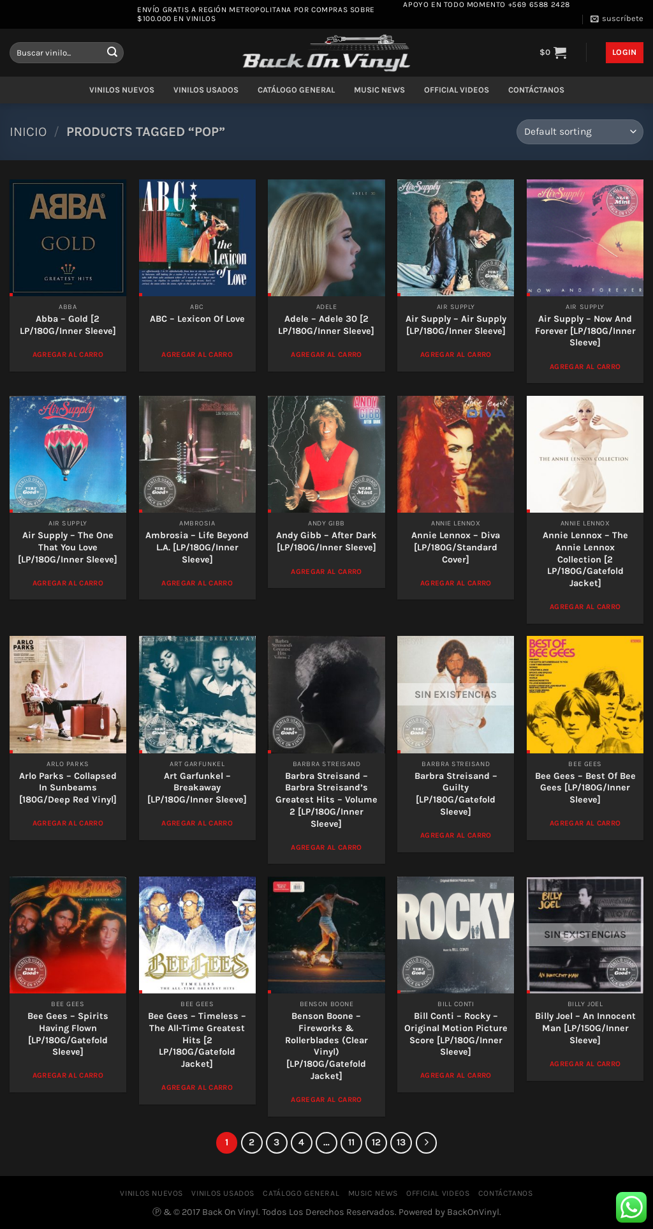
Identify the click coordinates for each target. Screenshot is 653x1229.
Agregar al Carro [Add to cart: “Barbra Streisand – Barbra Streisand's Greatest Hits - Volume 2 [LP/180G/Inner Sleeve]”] (326, 847)
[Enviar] (112, 53)
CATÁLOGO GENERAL (296, 89)
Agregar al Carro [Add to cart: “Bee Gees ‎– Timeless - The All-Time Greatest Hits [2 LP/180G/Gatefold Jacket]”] (197, 1087)
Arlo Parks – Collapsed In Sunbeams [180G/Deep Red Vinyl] (68, 788)
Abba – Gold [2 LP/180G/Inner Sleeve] (68, 324)
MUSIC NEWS (379, 89)
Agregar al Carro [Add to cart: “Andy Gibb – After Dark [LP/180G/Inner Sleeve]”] (326, 571)
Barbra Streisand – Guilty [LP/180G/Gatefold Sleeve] (456, 794)
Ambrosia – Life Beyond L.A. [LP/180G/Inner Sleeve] (197, 547)
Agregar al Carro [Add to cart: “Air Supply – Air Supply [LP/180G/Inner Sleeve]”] (456, 354)
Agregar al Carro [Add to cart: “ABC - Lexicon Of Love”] (197, 354)
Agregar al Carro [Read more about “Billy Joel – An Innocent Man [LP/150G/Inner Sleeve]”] (585, 1063)
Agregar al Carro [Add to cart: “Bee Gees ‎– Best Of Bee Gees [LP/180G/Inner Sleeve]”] (585, 822)
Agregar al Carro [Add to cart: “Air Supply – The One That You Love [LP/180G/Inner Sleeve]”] (68, 582)
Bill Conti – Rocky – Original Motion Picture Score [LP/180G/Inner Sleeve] (456, 1034)
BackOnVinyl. (474, 1212)
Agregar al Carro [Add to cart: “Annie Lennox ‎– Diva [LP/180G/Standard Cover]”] (456, 582)
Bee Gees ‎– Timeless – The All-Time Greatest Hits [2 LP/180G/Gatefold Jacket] (197, 1040)
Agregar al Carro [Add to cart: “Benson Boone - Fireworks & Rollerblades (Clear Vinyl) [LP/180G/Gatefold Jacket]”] (326, 1099)
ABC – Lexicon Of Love (197, 318)
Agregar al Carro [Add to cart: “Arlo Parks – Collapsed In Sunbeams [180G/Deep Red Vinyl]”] (68, 822)
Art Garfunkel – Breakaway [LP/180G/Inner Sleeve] (197, 788)
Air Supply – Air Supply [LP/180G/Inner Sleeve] (456, 324)
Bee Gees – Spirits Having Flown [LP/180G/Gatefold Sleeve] (67, 1034)
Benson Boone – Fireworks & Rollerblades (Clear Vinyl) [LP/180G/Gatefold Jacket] (326, 1046)
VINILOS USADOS (205, 89)
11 (351, 1142)
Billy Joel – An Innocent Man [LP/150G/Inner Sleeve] (585, 1028)
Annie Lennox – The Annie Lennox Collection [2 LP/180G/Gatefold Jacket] (585, 559)
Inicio (28, 131)
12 (376, 1142)
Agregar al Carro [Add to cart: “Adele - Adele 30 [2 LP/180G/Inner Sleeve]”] (326, 354)
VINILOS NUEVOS (121, 89)
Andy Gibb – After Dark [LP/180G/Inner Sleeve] (326, 541)
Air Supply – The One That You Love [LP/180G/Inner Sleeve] (67, 547)
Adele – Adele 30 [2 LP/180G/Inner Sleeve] (326, 324)
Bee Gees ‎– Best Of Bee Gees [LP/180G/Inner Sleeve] (585, 788)
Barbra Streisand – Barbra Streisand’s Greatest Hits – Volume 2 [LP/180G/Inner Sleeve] (326, 800)
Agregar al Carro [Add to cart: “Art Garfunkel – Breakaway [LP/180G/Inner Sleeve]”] (197, 822)
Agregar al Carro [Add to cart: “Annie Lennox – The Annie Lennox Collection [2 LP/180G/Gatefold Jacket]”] (585, 606)
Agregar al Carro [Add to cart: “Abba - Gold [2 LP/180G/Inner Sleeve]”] (68, 354)
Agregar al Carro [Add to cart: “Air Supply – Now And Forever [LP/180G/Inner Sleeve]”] (585, 366)
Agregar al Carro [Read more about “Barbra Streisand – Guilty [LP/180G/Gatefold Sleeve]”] (456, 835)
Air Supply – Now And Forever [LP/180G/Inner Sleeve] (585, 330)
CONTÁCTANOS (536, 89)
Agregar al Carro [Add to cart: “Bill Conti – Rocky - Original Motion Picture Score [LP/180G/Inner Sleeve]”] (456, 1075)
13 (401, 1142)
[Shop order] (580, 131)
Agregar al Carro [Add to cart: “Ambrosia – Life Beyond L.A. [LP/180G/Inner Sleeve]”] (197, 582)
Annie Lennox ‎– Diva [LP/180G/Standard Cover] (455, 547)
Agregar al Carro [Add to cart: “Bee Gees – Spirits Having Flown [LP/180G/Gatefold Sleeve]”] (68, 1075)
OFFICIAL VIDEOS (456, 89)
